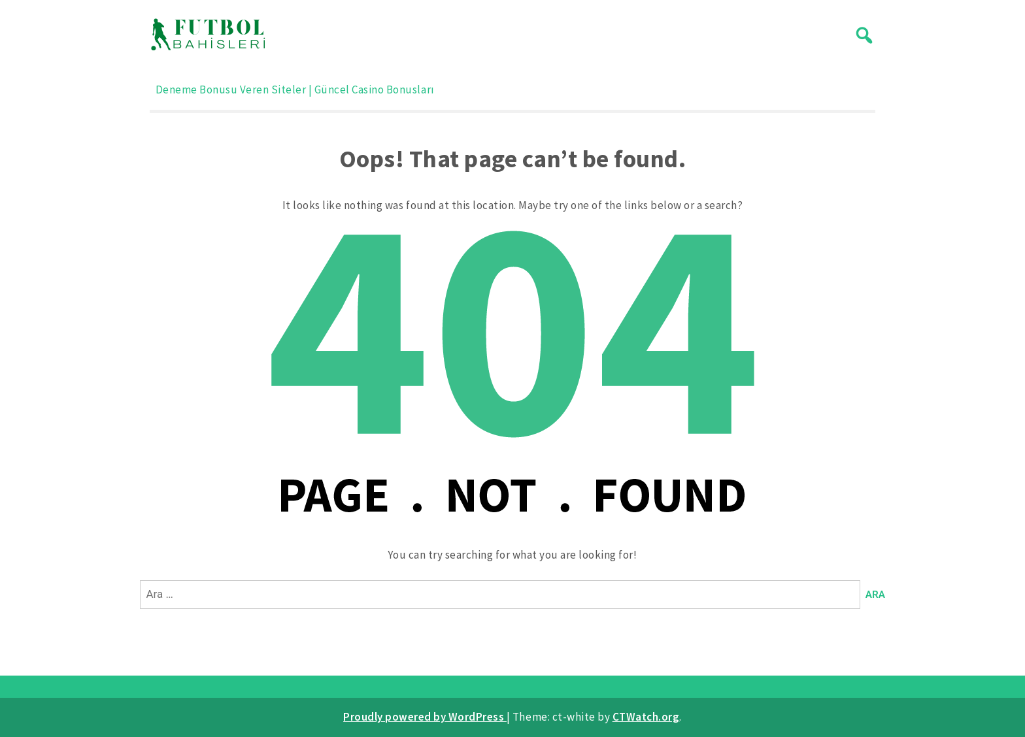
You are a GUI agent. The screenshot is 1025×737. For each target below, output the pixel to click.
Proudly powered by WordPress (425, 717)
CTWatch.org (646, 717)
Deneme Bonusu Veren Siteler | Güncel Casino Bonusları (295, 89)
